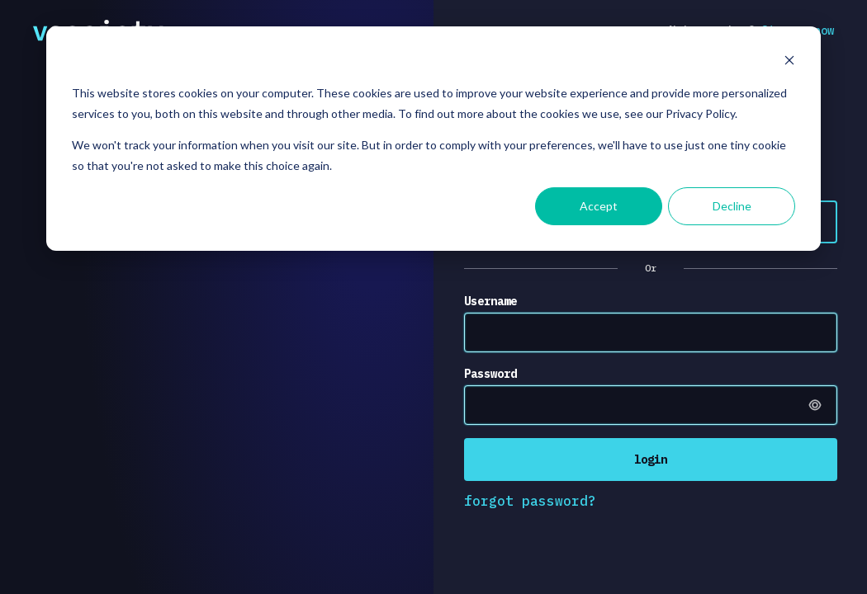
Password (490, 373)
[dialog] (433, 138)
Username (490, 301)
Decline (732, 206)
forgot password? (530, 501)
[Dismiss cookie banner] (789, 62)
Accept (599, 206)
